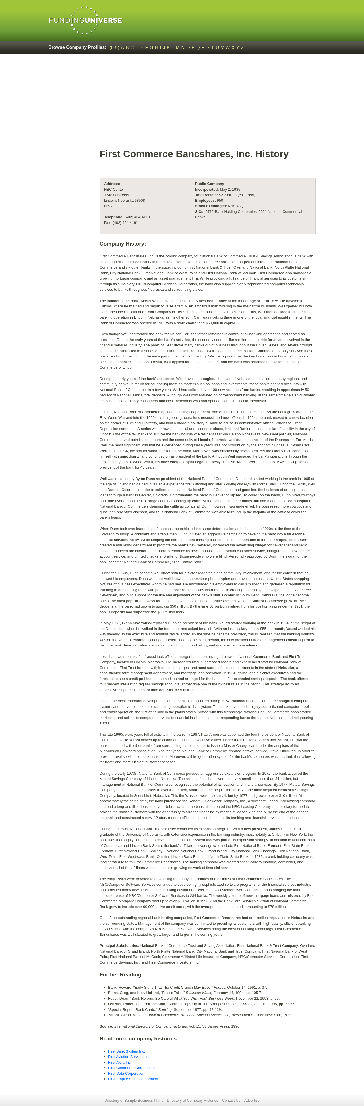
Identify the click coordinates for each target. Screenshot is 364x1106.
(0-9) (114, 47)
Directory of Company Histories (192, 1100)
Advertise (252, 1100)
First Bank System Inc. (126, 1051)
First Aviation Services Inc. (129, 1057)
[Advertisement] (208, 104)
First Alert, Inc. (120, 1062)
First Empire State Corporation (133, 1079)
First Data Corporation (126, 1073)
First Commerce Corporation (131, 1068)
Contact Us (231, 1100)
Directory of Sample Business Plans (133, 1100)
